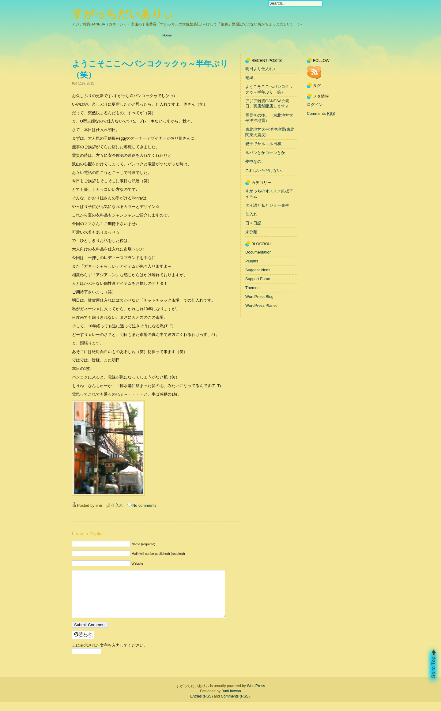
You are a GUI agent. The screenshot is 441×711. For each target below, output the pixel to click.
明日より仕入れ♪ (260, 68)
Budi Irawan (231, 700)
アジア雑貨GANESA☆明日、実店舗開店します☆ (267, 104)
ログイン (315, 104)
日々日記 (253, 223)
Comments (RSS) (235, 705)
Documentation (258, 252)
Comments (321, 113)
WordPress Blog (259, 296)
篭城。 (251, 77)
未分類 (251, 232)
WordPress (256, 695)
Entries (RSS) (201, 705)
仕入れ (117, 505)
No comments (144, 505)
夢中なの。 (255, 162)
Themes (252, 287)
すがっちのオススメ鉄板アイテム (269, 194)
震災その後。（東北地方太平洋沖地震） (269, 118)
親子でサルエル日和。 (265, 143)
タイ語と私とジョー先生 (267, 205)
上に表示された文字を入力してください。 (110, 654)
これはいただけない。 (265, 170)
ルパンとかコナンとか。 (267, 152)
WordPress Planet (261, 305)
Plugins (251, 261)
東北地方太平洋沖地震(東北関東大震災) (269, 132)
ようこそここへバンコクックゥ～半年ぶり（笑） (269, 89)
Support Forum (258, 278)
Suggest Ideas (257, 270)
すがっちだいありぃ (123, 14)
